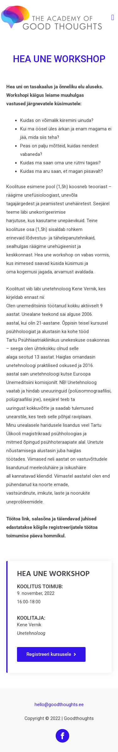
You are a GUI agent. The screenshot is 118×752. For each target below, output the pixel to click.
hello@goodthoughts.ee (59, 704)
